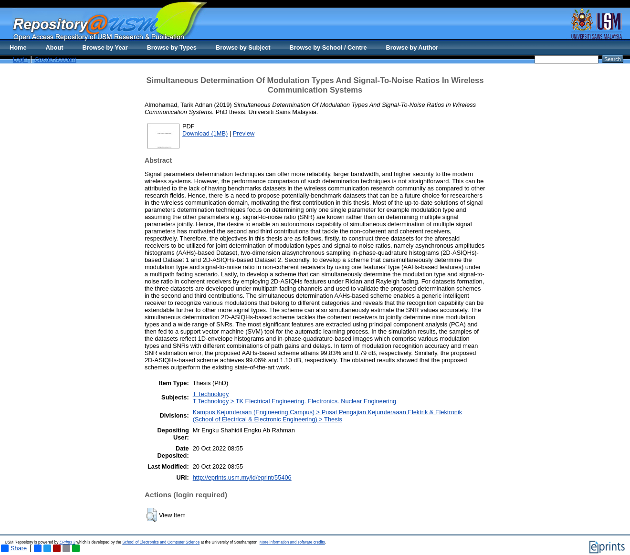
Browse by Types (172, 47)
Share (14, 548)
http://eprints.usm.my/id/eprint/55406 (242, 477)
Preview (244, 133)
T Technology (211, 394)
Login (20, 59)
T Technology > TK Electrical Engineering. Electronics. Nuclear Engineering (294, 401)
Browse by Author (412, 47)
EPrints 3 (67, 542)
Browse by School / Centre (328, 47)
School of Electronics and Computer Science (161, 542)
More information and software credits (292, 542)
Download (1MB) (205, 133)
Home (18, 47)
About (54, 47)
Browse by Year (105, 47)
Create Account (55, 59)
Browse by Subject (243, 47)
